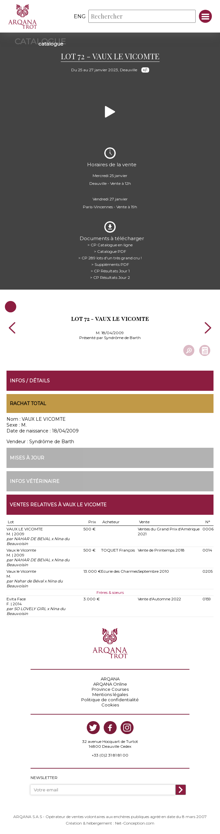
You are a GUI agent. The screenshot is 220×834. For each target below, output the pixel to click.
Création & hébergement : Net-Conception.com (110, 823)
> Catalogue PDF (110, 251)
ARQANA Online (110, 684)
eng (80, 16)
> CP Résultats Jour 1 (110, 270)
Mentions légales (110, 694)
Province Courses (110, 689)
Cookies (110, 704)
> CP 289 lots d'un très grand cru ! (110, 257)
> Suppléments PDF (110, 264)
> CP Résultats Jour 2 (110, 277)
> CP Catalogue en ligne (110, 244)
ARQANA (110, 678)
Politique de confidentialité (110, 699)
